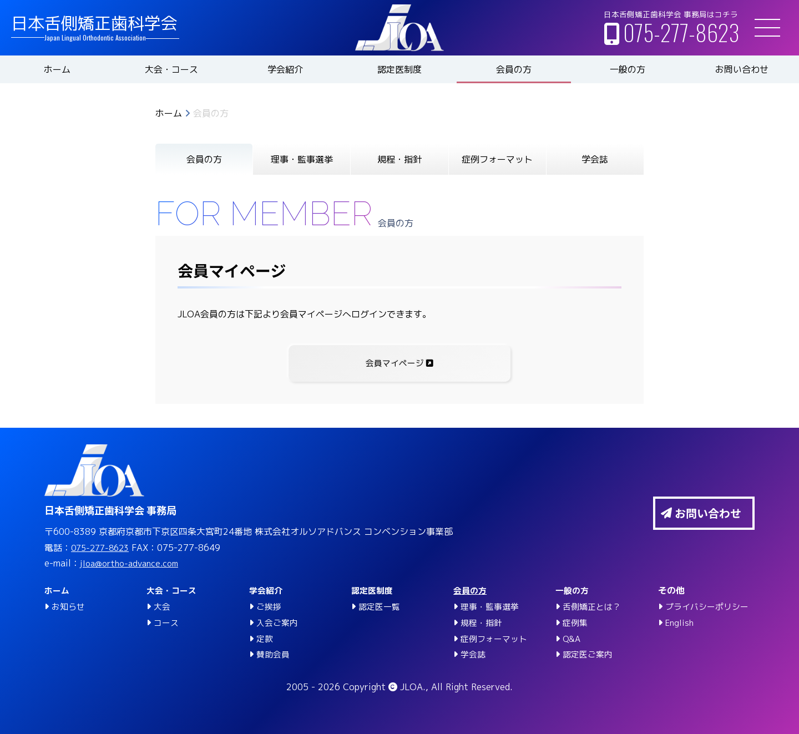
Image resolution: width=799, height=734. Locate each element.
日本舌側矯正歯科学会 (94, 23)
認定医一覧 (380, 606)
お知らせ (69, 606)
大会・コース (171, 69)
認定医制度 (399, 69)
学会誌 (594, 159)
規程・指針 (399, 159)
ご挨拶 (269, 606)
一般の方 (627, 69)
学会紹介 (285, 69)
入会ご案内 (278, 622)
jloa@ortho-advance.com (134, 563)
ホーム (57, 69)
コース (167, 622)
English (680, 622)
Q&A (572, 638)
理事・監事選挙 (302, 159)
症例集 (576, 622)
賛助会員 (274, 654)
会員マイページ (399, 364)
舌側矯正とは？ (594, 606)
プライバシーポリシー (709, 606)
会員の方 (514, 69)
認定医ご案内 (589, 654)
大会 (162, 606)
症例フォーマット (497, 159)
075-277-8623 (681, 32)
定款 (265, 638)
